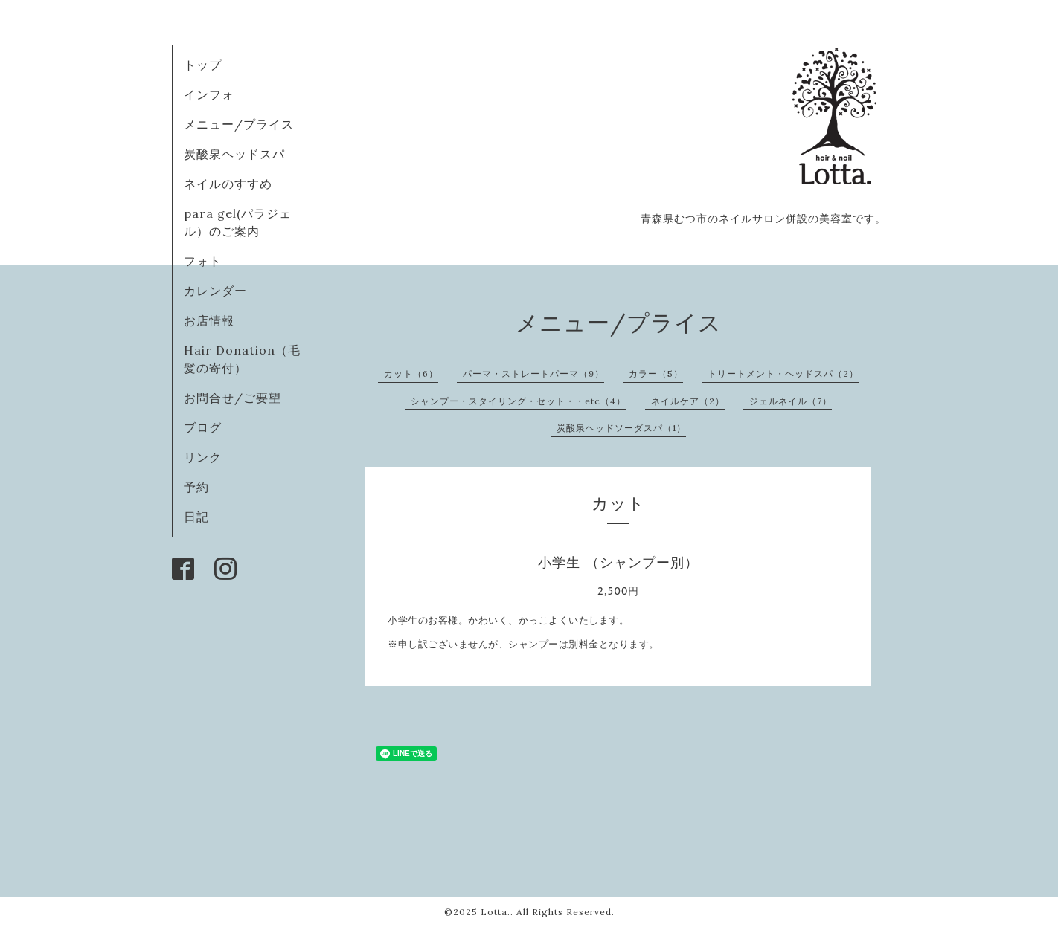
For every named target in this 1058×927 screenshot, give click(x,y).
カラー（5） (656, 373)
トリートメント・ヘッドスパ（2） (783, 373)
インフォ (209, 94)
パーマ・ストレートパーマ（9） (533, 373)
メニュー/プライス (239, 124)
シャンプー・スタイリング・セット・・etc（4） (518, 401)
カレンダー (215, 290)
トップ (203, 64)
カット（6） (411, 373)
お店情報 (209, 320)
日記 (196, 516)
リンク (203, 457)
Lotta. (495, 911)
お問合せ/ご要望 (232, 397)
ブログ (203, 427)
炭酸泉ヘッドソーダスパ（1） (621, 427)
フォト (203, 260)
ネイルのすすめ (228, 183)
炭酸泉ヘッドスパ (234, 153)
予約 (196, 486)
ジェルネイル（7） (790, 401)
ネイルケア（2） (688, 401)
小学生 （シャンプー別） (618, 562)
